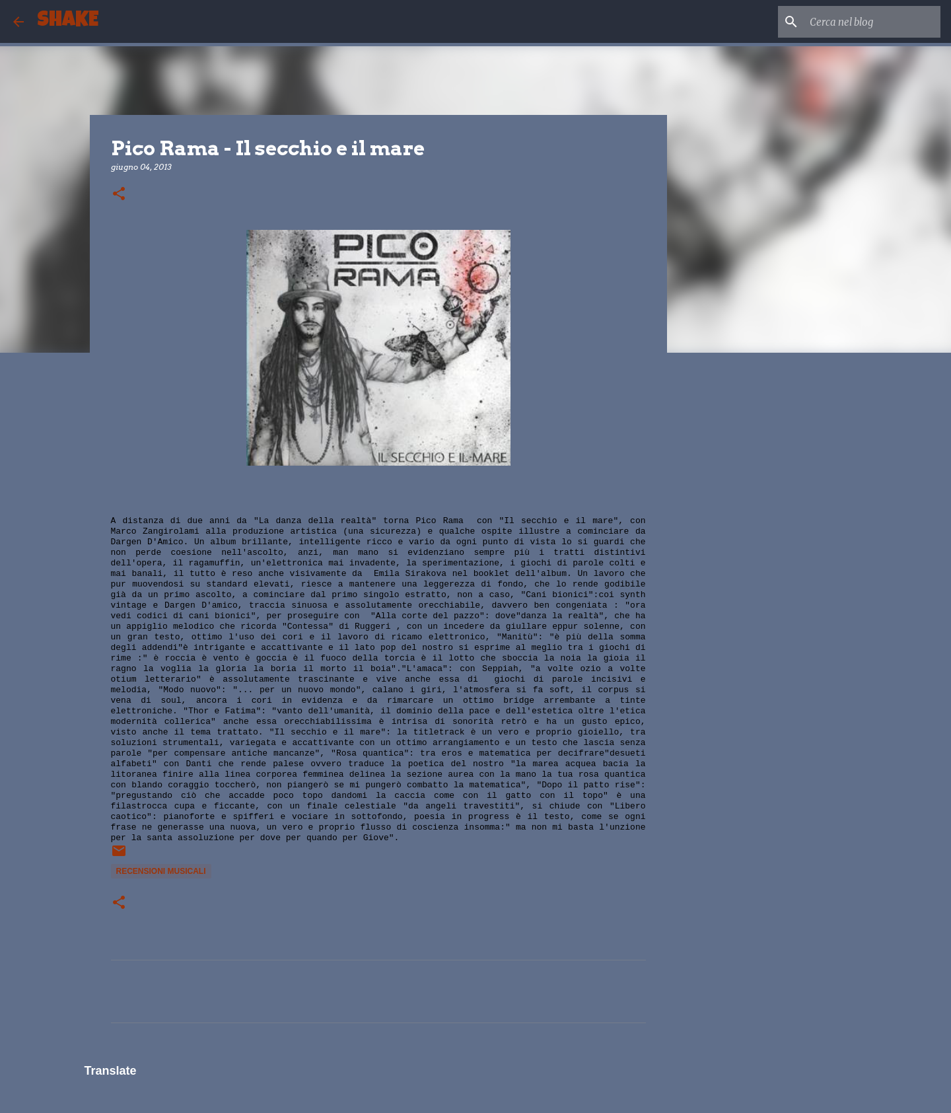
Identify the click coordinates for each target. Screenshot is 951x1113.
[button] (119, 194)
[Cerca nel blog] (871, 22)
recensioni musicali (161, 871)
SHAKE (67, 21)
